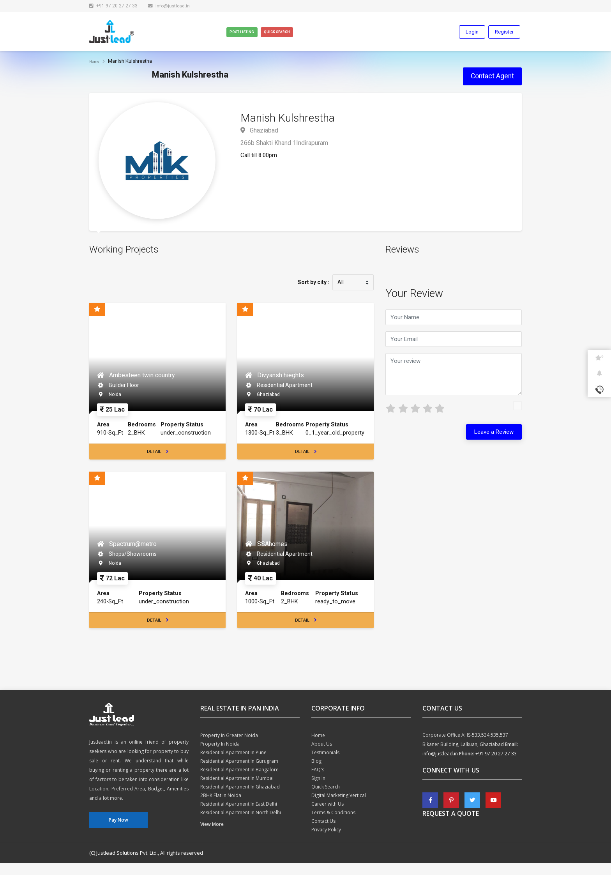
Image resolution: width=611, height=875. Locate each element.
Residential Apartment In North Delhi (240, 824)
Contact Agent (492, 77)
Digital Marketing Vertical (338, 807)
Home (96, 62)
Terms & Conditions (333, 824)
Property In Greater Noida (229, 747)
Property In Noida (220, 755)
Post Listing (255, 32)
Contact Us (323, 832)
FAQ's (317, 781)
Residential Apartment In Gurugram (239, 772)
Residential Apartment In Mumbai (237, 790)
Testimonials (325, 764)
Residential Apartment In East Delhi (238, 815)
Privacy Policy (326, 841)
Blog (316, 772)
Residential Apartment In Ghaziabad (240, 798)
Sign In (318, 790)
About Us (321, 755)
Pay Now (118, 832)
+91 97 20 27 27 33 (496, 765)
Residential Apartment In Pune (233, 764)
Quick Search (308, 32)
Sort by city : (313, 283)
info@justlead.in (169, 6)
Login (472, 32)
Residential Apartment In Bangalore (239, 781)
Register (504, 32)
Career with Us (327, 815)
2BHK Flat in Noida (220, 807)
